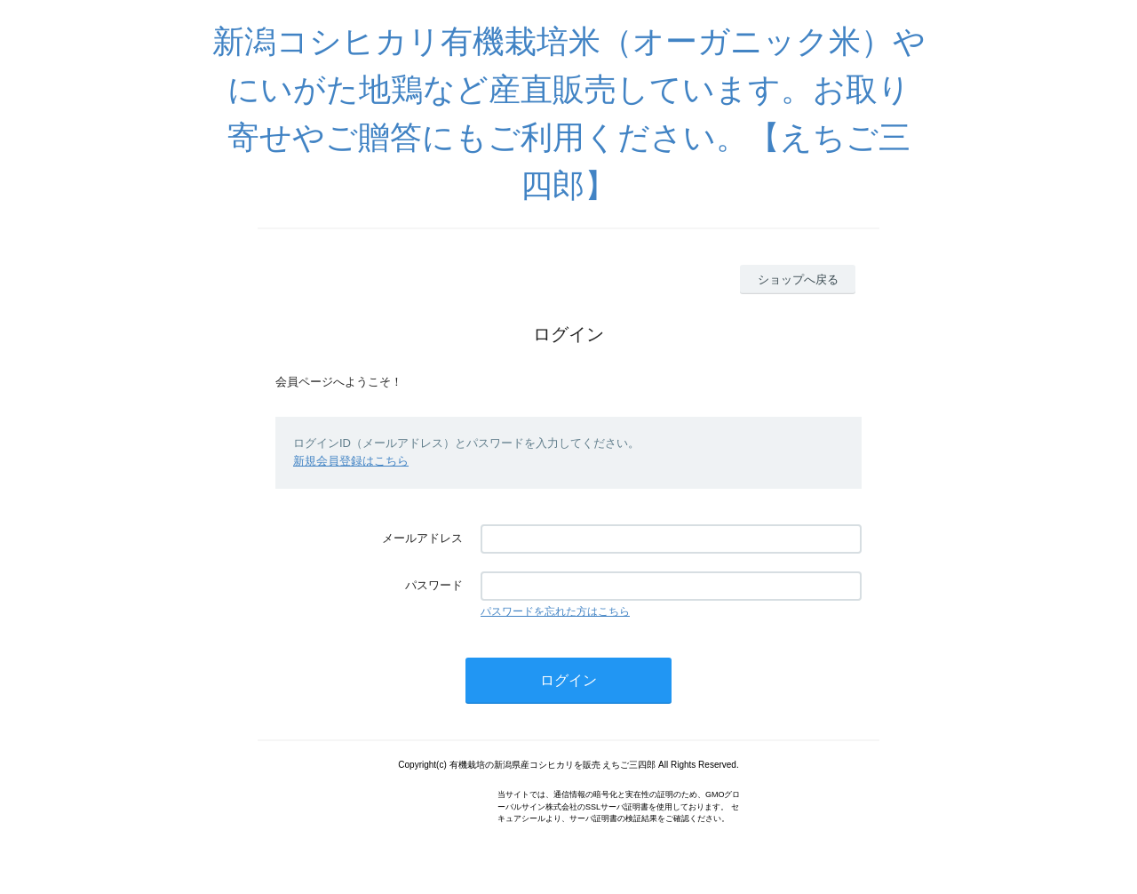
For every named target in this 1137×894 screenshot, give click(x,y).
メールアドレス (422, 538)
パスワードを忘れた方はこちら (555, 611)
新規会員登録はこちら (351, 460)
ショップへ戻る (798, 279)
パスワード (434, 585)
